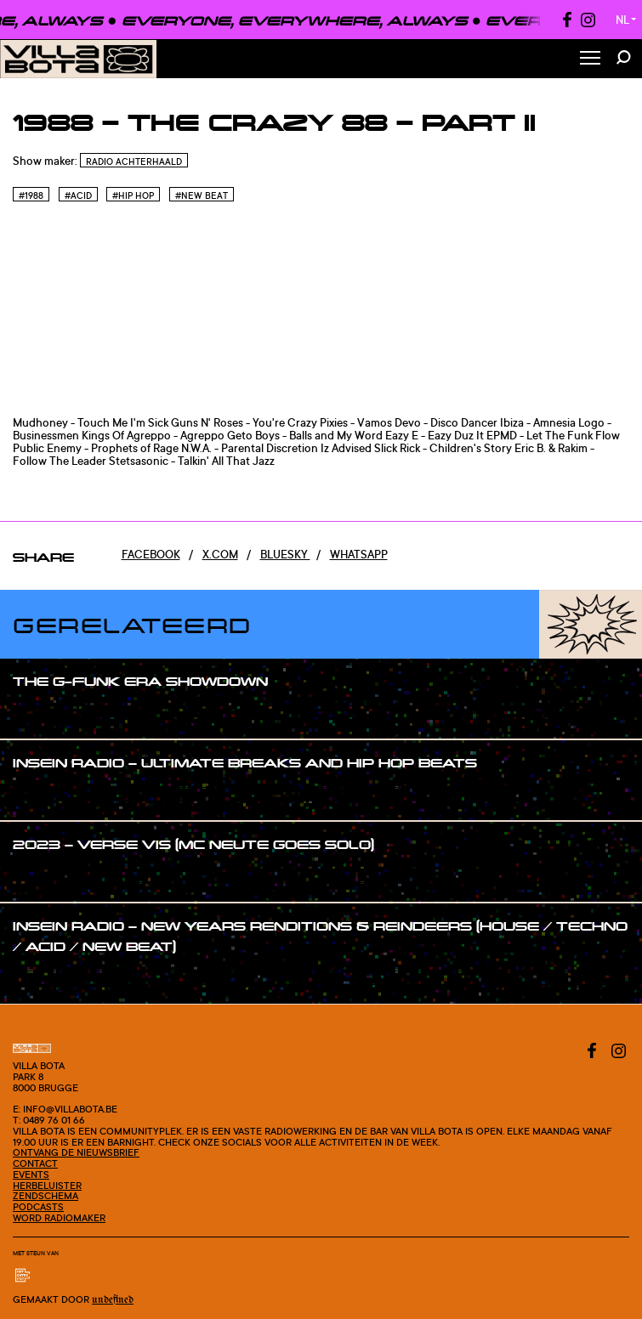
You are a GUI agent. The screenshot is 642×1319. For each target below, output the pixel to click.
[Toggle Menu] (590, 59)
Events (31, 1174)
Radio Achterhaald (134, 161)
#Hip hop (133, 195)
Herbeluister (47, 1185)
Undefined (113, 1299)
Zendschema (45, 1196)
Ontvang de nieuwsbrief (76, 1152)
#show (48, 714)
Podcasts (38, 1207)
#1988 (31, 195)
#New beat (201, 195)
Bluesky (285, 554)
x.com (220, 554)
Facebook (151, 554)
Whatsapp (359, 554)
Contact (35, 1163)
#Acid (78, 195)
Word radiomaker (59, 1218)
